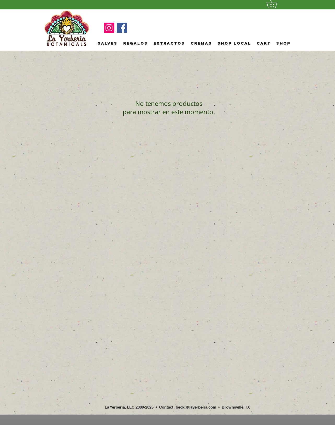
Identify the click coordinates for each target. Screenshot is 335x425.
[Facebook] (122, 28)
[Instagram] (109, 28)
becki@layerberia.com (196, 407)
